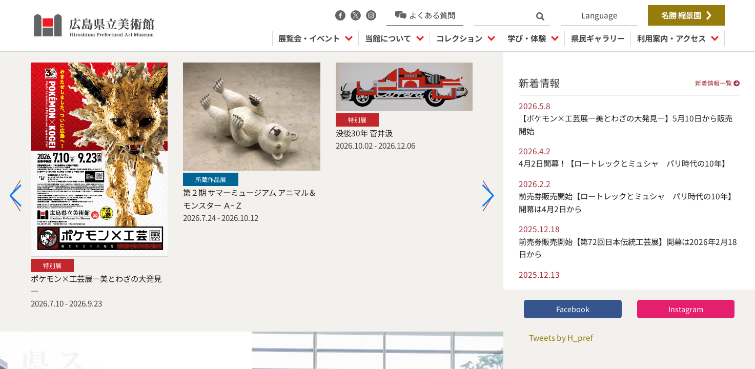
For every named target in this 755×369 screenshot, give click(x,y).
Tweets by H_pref (561, 337)
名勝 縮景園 (686, 14)
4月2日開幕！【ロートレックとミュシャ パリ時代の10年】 (624, 163)
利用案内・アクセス (678, 38)
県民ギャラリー (598, 38)
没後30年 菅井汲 (364, 132)
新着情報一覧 (717, 82)
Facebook (572, 308)
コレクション (465, 38)
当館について (394, 38)
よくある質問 (425, 14)
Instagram (685, 308)
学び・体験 (533, 38)
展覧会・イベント (315, 38)
